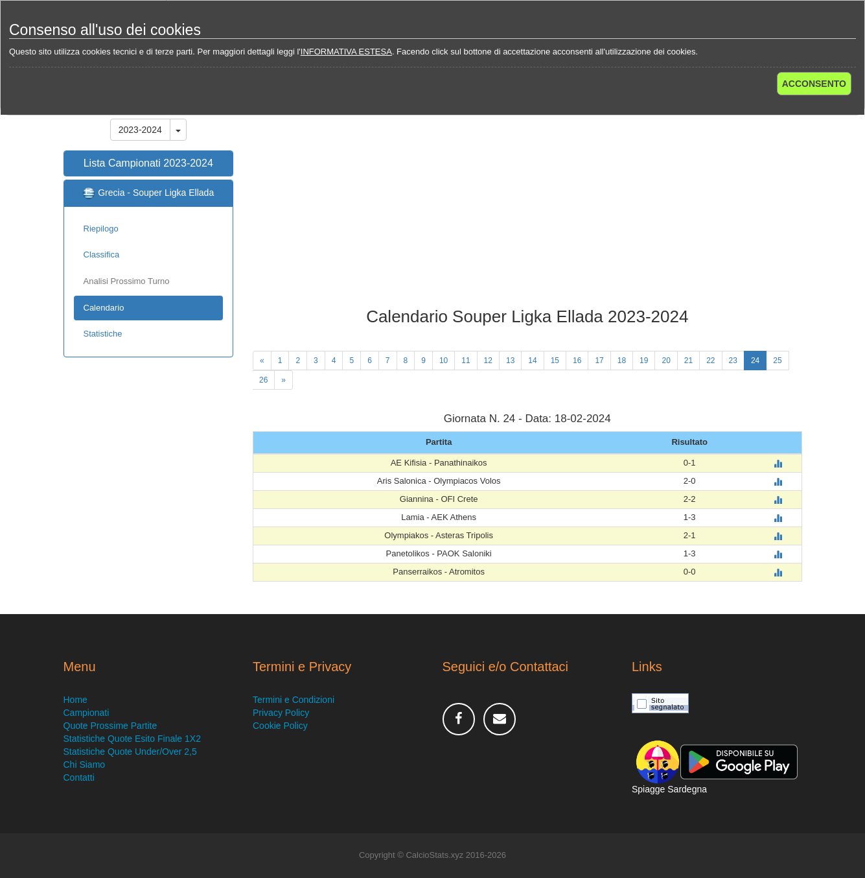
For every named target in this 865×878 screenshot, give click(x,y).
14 (532, 360)
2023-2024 (140, 130)
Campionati (86, 712)
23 (733, 360)
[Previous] (262, 360)
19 (644, 360)
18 (621, 360)
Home (75, 699)
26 (263, 380)
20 (666, 360)
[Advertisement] (527, 203)
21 (688, 360)
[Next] (283, 380)
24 (755, 360)
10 (443, 360)
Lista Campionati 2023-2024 (148, 163)
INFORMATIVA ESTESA (346, 51)
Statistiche (103, 333)
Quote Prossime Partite (110, 725)
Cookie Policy (280, 725)
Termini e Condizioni (293, 699)
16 (577, 360)
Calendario (104, 308)
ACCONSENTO (814, 83)
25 (777, 360)
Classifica (102, 254)
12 (488, 360)
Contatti (79, 777)
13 (510, 360)
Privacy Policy (281, 712)
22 (710, 360)
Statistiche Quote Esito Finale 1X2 (132, 738)
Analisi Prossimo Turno (127, 281)
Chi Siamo (84, 764)
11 (465, 360)
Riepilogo (101, 228)
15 (555, 360)
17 (599, 360)
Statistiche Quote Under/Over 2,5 (130, 751)
